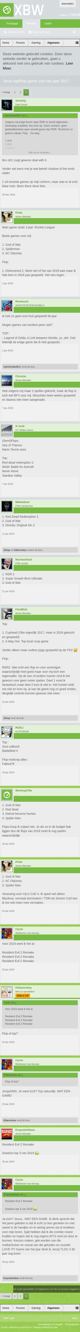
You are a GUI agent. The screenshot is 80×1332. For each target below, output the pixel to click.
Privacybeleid (72, 1324)
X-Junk (20, 426)
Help (74, 1318)
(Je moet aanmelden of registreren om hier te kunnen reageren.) (46, 1289)
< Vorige (5, 92)
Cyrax (19, 929)
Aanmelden (68, 3)
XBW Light (8, 1318)
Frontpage (12, 23)
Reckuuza (21, 301)
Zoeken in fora (16, 32)
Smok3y (20, 100)
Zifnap (6, 550)
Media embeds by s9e (45, 1327)
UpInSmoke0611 (12, 366)
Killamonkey (20, 550)
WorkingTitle (23, 790)
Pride (18, 212)
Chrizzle (20, 376)
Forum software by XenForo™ (17, 1327)
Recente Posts (41, 32)
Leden (48, 23)
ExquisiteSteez (25, 1129)
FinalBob (21, 609)
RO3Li (19, 727)
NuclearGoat (23, 559)
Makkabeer (22, 502)
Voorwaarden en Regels (50, 1324)
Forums (31, 23)
